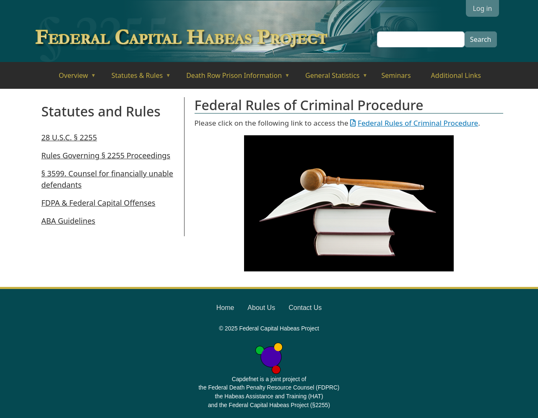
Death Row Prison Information (232, 78)
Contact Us (305, 307)
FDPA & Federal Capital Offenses (99, 203)
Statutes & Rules (135, 78)
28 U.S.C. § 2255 (69, 137)
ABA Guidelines (69, 221)
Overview (71, 78)
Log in (482, 8)
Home (225, 307)
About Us (261, 307)
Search (480, 39)
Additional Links (456, 75)
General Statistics (331, 78)
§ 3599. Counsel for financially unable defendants (107, 179)
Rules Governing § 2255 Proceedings (106, 155)
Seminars (396, 75)
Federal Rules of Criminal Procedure (418, 123)
